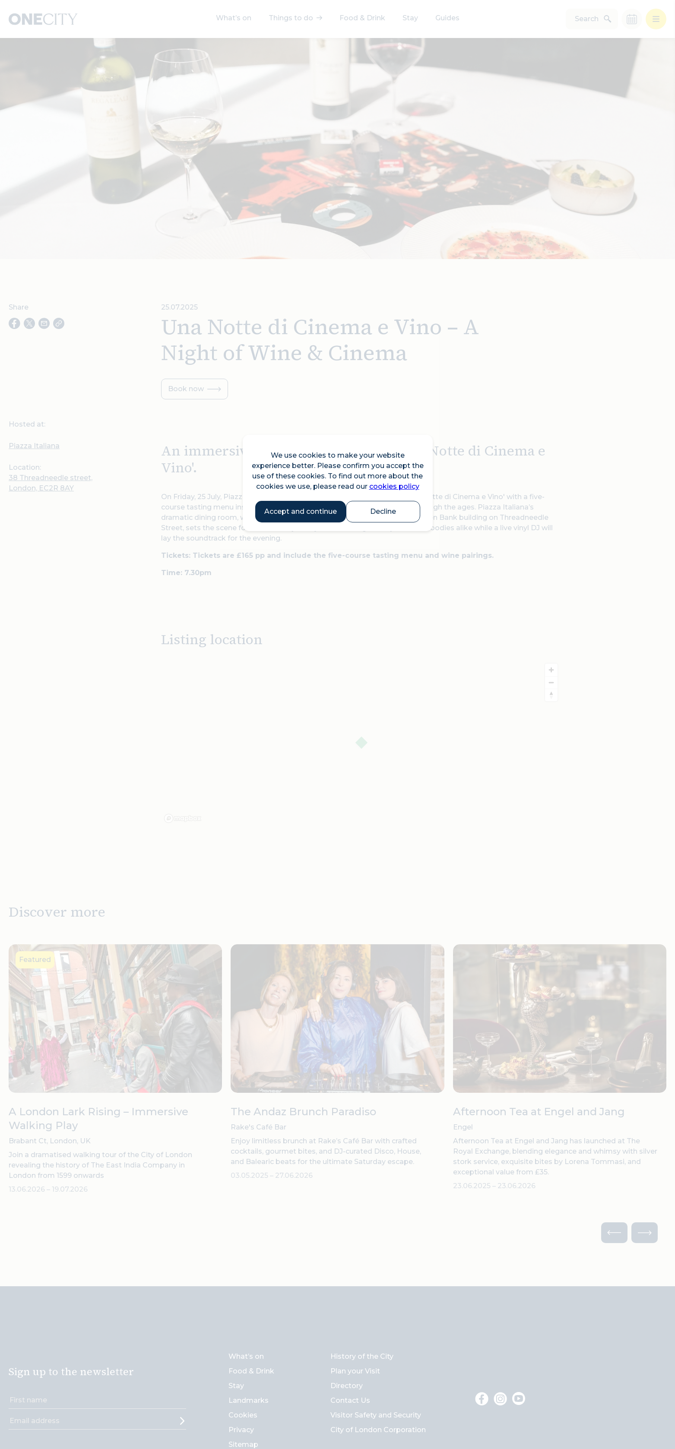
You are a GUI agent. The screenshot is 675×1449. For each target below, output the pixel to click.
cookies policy (394, 486)
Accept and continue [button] (300, 511)
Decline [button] (383, 511)
